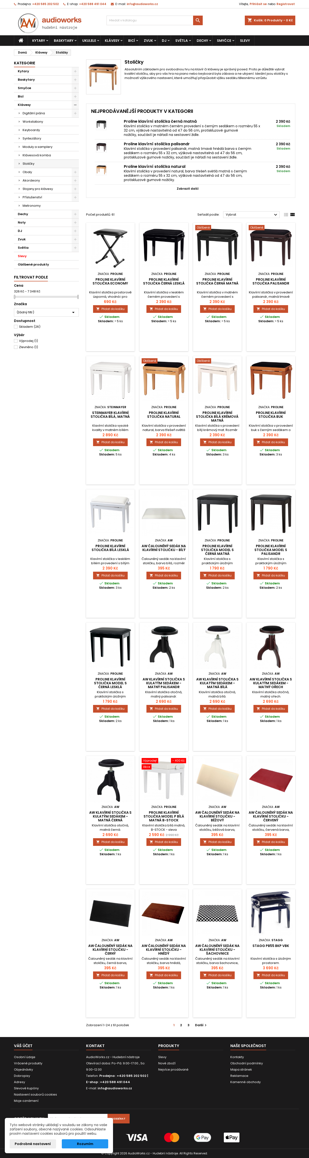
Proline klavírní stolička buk (271, 414)
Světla (181, 40)
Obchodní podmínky (246, 1063)
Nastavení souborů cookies (35, 1094)
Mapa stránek (241, 1069)
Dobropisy (22, 1075)
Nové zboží (167, 1063)
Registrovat (286, 4)
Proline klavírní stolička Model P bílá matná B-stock (164, 816)
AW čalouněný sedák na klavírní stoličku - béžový (217, 816)
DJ (164, 40)
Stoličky (28, 163)
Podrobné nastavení (33, 1143)
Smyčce (224, 40)
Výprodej (28, 341)
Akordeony (31, 180)
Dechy (202, 40)
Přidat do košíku (110, 309)
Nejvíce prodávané (173, 1069)
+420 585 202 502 (45, 4)
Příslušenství (32, 197)
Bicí (131, 40)
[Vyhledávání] (155, 20)
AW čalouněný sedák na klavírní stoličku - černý (110, 949)
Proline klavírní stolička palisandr (157, 144)
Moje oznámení (26, 1100)
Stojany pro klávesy (38, 189)
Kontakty (237, 1057)
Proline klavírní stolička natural (154, 166)
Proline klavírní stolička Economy (110, 281)
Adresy (19, 1082)
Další (201, 1025)
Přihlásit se (258, 4)
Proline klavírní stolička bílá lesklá (110, 548)
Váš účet (23, 1046)
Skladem (29, 326)
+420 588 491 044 (92, 4)
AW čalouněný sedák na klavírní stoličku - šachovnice (217, 949)
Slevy (245, 40)
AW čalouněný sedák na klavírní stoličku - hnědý (164, 949)
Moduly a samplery (37, 147)
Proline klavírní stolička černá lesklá (164, 281)
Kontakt (95, 1046)
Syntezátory (32, 138)
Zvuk (148, 40)
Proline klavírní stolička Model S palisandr (270, 550)
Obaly (27, 172)
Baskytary (63, 40)
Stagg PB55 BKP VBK (270, 945)
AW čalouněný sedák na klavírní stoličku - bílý (164, 548)
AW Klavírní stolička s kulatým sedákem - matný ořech (271, 683)
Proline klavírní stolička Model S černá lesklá (110, 683)
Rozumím (85, 1143)
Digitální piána (34, 113)
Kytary (38, 40)
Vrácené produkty (28, 1063)
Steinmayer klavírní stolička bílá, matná (110, 414)
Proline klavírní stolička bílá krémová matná (217, 416)
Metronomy (32, 205)
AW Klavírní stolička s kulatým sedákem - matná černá (110, 816)
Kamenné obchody (245, 1082)
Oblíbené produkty (33, 264)
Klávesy (112, 40)
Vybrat (252, 215)
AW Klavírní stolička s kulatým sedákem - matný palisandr (164, 683)
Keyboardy (31, 130)
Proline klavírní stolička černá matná (160, 121)
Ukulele (89, 40)
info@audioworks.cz (142, 4)
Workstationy (33, 121)
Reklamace (239, 1075)
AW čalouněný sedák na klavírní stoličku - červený (271, 816)
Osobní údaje (24, 1057)
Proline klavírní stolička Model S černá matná (217, 550)
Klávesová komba (37, 155)
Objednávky (23, 1069)
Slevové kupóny (26, 1088)
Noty (22, 222)
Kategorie (24, 63)
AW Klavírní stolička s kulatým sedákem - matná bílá (217, 683)
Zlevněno (28, 347)
